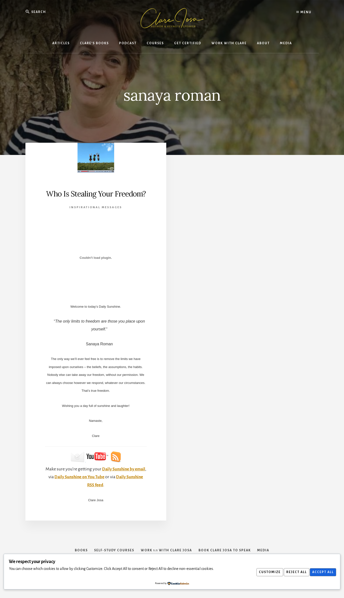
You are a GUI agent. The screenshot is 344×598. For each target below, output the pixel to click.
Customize (265, 572)
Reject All (293, 572)
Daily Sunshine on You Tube (94, 487)
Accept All (322, 572)
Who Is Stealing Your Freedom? (95, 199)
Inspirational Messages (95, 217)
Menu (303, 12)
